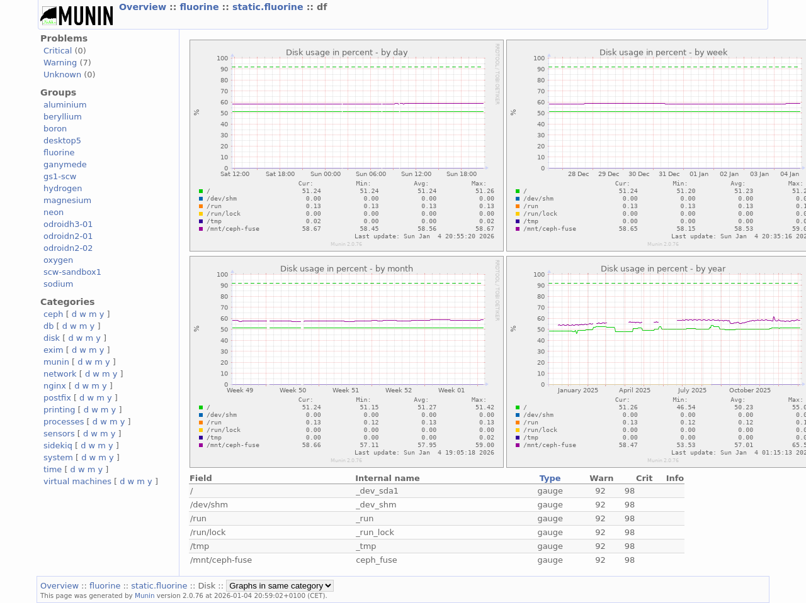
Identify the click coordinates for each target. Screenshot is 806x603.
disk (51, 338)
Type (550, 478)
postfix (57, 397)
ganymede (65, 164)
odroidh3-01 (68, 224)
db (48, 326)
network (60, 374)
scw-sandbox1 (72, 272)
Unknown (62, 74)
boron (55, 128)
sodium (58, 284)
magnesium (67, 200)
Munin (145, 595)
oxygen (58, 260)
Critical (57, 50)
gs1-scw (59, 176)
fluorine (200, 7)
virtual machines (77, 481)
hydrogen (62, 188)
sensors (59, 433)
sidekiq (57, 445)
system (58, 457)
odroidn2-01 (68, 236)
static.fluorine (269, 7)
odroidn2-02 (68, 248)
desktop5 (62, 140)
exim (53, 350)
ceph (53, 314)
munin (56, 362)
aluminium (65, 104)
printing (59, 409)
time (52, 469)
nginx (54, 385)
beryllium (62, 116)
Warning (60, 62)
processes (63, 421)
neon (53, 212)
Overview (144, 7)
